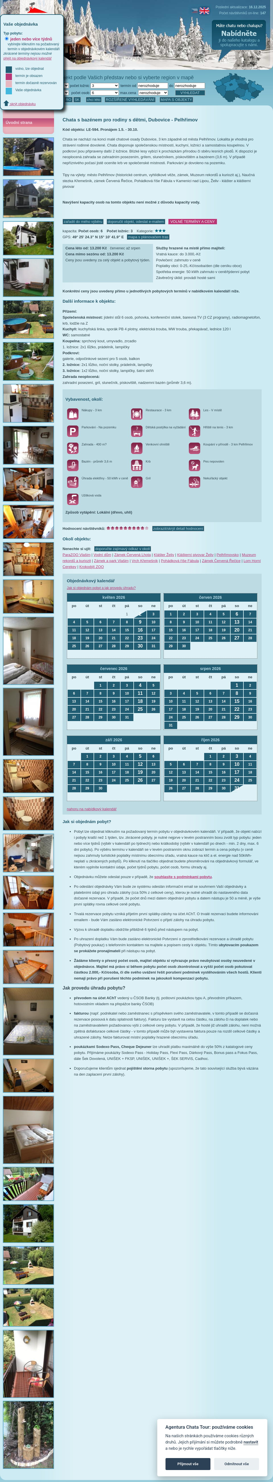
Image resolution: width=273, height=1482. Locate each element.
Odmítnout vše (236, 1464)
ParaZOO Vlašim (76, 555)
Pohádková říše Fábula (180, 561)
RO (68, 99)
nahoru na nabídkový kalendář (92, 809)
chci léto (94, 99)
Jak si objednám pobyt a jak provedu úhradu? (101, 588)
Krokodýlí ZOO (91, 567)
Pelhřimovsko (228, 555)
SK (77, 99)
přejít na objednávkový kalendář (27, 58)
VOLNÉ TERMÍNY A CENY (192, 221)
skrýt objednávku (19, 104)
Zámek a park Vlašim (111, 561)
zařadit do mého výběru (83, 221)
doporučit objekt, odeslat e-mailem (136, 221)
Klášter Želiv (164, 555)
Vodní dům (102, 555)
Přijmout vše (187, 1464)
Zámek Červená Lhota (132, 555)
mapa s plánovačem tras (148, 237)
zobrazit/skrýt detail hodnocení (178, 528)
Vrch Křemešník (145, 561)
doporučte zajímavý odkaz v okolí (122, 549)
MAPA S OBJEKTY (176, 99)
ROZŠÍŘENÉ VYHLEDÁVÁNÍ (130, 99)
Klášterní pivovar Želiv (195, 555)
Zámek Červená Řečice (221, 561)
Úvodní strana (19, 122)
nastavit (250, 1442)
